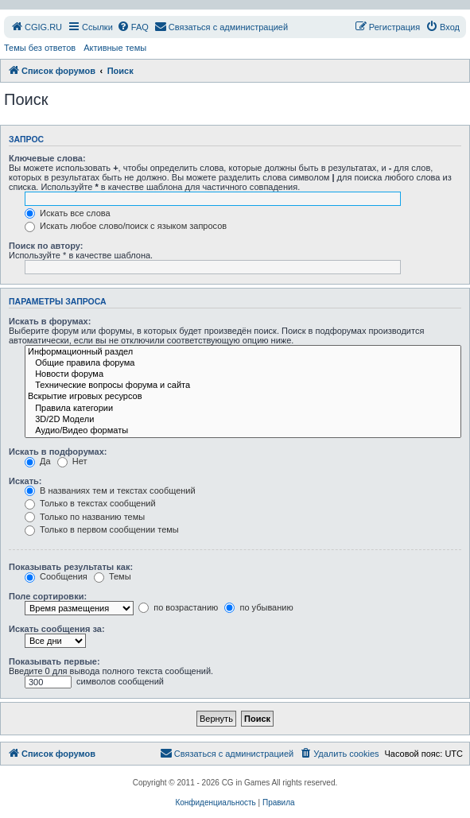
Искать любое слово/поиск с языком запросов (126, 226)
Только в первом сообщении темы (102, 529)
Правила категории (243, 408)
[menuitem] (36, 27)
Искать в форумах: (50, 321)
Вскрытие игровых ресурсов (243, 396)
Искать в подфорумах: (58, 451)
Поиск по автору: (46, 245)
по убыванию (258, 607)
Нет (72, 461)
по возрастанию (178, 607)
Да (38, 461)
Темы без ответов (40, 47)
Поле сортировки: (48, 596)
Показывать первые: (54, 661)
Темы (112, 576)
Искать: (25, 481)
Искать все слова (68, 213)
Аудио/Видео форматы (243, 430)
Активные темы (115, 47)
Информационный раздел (243, 352)
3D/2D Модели (243, 419)
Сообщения (56, 576)
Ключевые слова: (47, 158)
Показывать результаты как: (71, 567)
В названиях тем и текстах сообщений (110, 490)
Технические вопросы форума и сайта (243, 385)
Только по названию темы (85, 516)
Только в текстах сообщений (90, 503)
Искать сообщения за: (57, 629)
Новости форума (243, 374)
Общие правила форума (243, 363)
